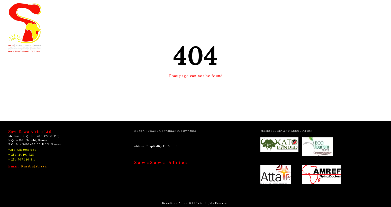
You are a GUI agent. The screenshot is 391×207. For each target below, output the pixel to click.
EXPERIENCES (189, 9)
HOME (126, 9)
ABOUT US (218, 9)
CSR (237, 9)
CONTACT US (258, 9)
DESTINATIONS (154, 9)
